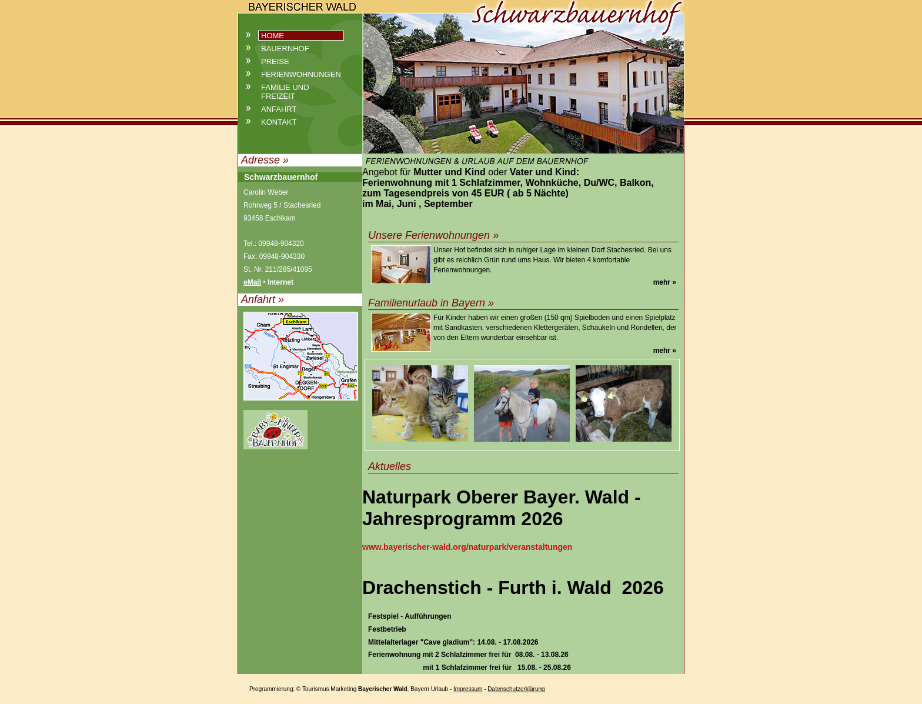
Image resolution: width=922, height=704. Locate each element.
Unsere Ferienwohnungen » (433, 235)
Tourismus (315, 689)
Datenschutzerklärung (515, 689)
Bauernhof (285, 48)
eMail (252, 282)
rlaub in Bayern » (454, 303)
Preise (275, 61)
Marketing (343, 689)
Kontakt (278, 122)
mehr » (664, 282)
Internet (280, 282)
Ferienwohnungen (301, 74)
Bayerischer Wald (382, 689)
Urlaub (439, 689)
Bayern (419, 689)
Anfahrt (278, 109)
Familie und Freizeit (285, 92)
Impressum (467, 689)
